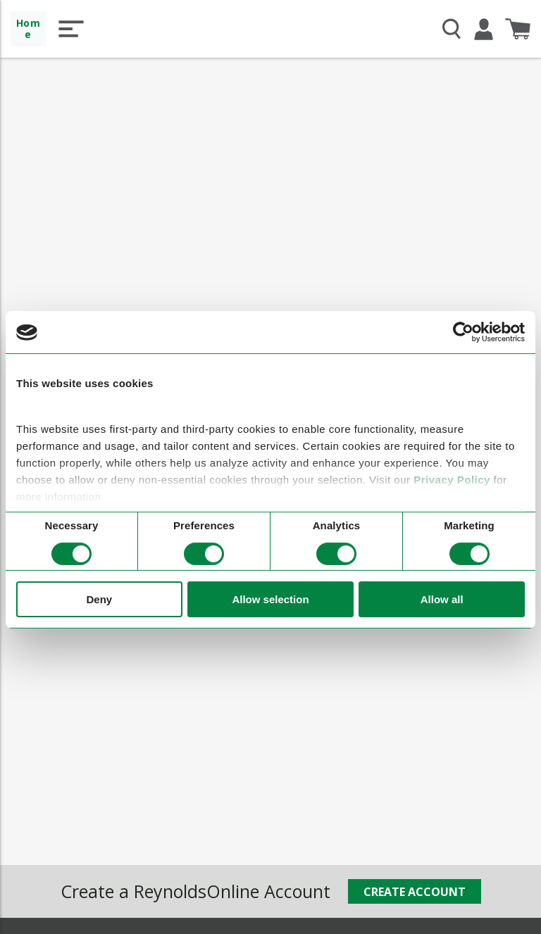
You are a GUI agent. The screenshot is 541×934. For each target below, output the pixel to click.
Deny (99, 599)
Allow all (442, 599)
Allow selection (270, 599)
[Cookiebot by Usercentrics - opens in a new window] (463, 332)
